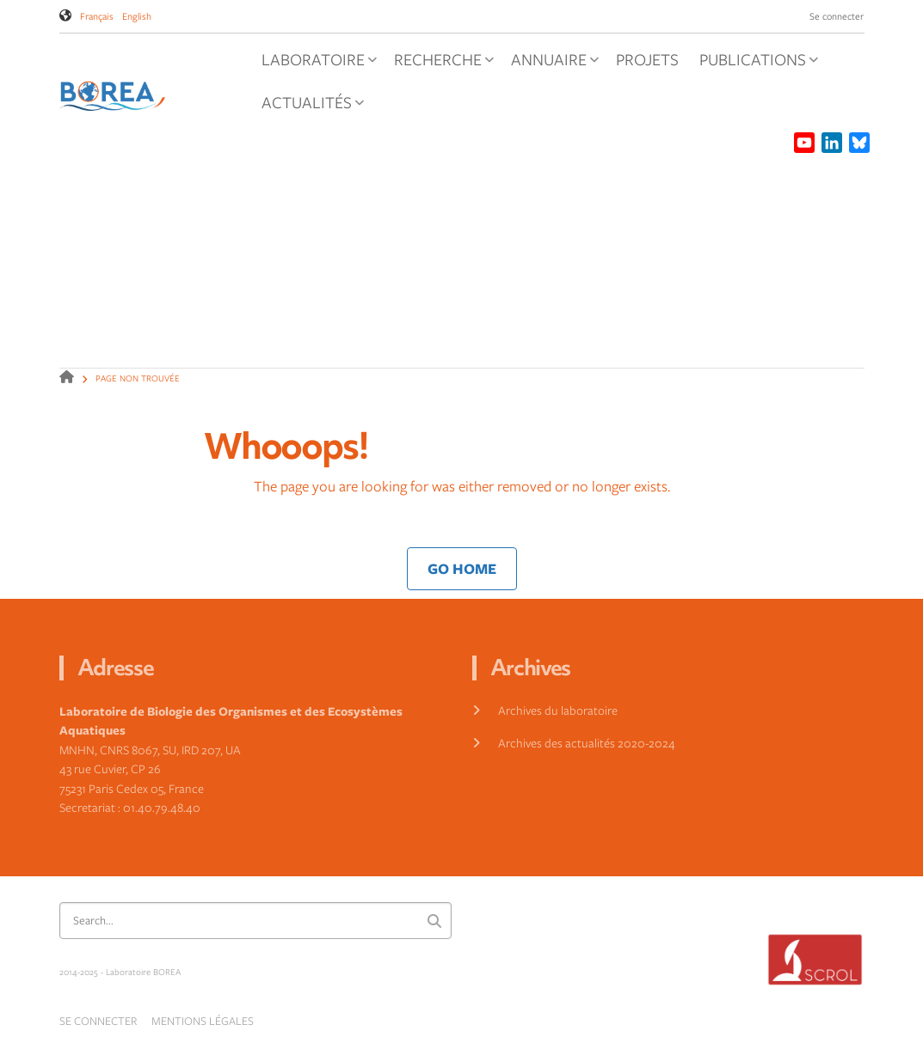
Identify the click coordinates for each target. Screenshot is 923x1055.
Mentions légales (202, 1020)
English (136, 15)
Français (97, 15)
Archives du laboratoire (558, 710)
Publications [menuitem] (755, 64)
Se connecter (836, 15)
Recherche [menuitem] (440, 64)
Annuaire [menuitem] (551, 64)
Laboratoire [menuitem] (315, 64)
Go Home (462, 568)
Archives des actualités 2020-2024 (586, 743)
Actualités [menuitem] (309, 107)
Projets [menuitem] (647, 59)
